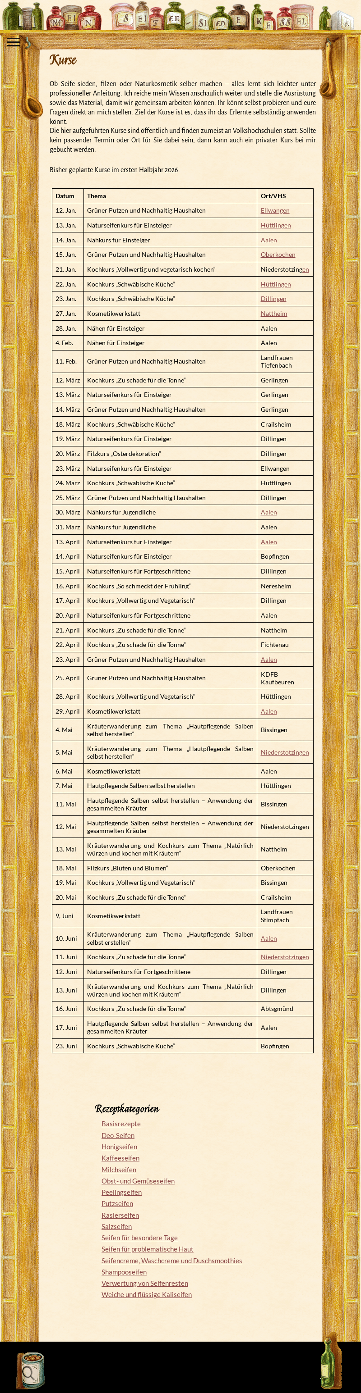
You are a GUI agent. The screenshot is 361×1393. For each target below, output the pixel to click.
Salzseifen (117, 1226)
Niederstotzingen (285, 752)
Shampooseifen (124, 1272)
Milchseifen (119, 1169)
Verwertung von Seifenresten (145, 1283)
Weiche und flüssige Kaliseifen (147, 1294)
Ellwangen (275, 210)
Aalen (269, 240)
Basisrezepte (121, 1124)
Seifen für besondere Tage (140, 1238)
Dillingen (274, 298)
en (305, 269)
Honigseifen (119, 1147)
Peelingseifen (122, 1192)
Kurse (62, 60)
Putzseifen (117, 1203)
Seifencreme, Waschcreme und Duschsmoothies (172, 1260)
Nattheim (274, 313)
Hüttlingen (276, 225)
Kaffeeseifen (120, 1158)
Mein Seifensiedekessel (180, 11)
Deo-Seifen (118, 1135)
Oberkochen (278, 254)
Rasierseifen (120, 1215)
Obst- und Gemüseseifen (138, 1181)
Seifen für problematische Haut (148, 1249)
